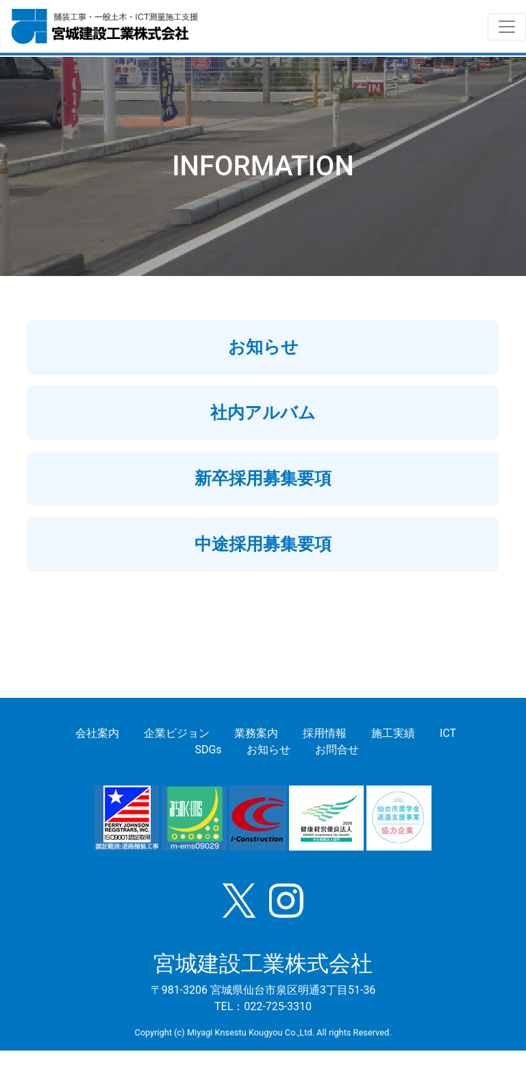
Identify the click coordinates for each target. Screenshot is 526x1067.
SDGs (208, 749)
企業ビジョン (177, 733)
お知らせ (263, 347)
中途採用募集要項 (263, 544)
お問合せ (337, 749)
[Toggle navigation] (507, 26)
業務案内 (256, 733)
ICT (448, 733)
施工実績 (393, 733)
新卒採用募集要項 (263, 478)
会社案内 (97, 733)
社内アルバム (263, 413)
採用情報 (325, 733)
